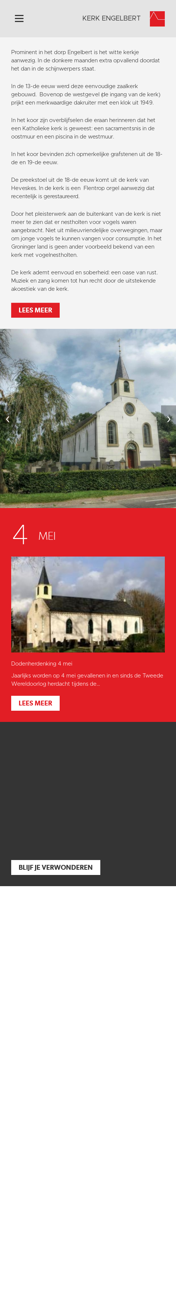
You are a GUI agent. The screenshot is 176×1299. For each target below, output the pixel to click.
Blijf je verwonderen (56, 867)
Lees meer (35, 310)
